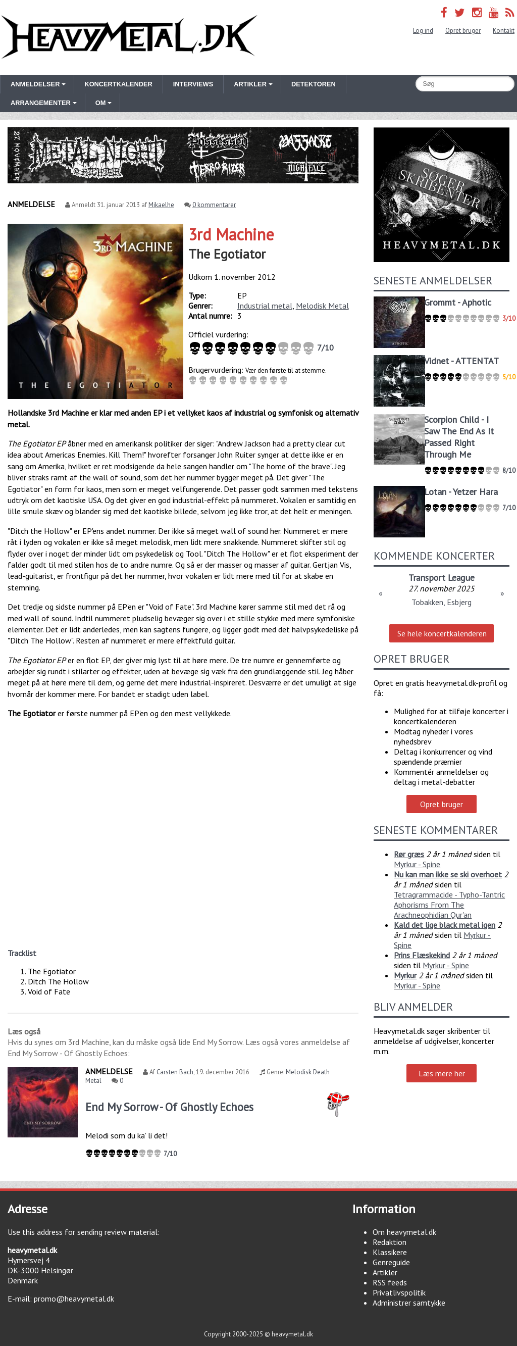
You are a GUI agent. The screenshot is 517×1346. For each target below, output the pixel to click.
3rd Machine (231, 234)
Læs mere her (442, 1073)
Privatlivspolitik (399, 1292)
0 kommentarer (214, 205)
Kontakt (503, 30)
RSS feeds (390, 1282)
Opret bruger (463, 30)
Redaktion (389, 1242)
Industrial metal (264, 306)
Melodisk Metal (322, 306)
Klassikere (390, 1252)
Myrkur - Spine (417, 864)
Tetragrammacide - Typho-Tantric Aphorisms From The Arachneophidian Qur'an (449, 904)
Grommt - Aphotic (457, 302)
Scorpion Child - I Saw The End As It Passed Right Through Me (459, 437)
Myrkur (405, 975)
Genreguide (391, 1262)
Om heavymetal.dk (404, 1232)
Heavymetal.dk (129, 37)
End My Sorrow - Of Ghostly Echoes (169, 1107)
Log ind (423, 30)
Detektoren (313, 84)
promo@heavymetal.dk (74, 1298)
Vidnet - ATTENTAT (461, 361)
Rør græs (409, 854)
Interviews (193, 84)
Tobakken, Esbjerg (441, 602)
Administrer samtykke (409, 1303)
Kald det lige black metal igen (444, 925)
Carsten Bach (175, 1072)
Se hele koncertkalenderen (442, 633)
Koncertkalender (118, 84)
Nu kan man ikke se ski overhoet (448, 874)
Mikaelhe (161, 205)
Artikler (385, 1272)
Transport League (441, 577)
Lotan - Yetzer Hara (461, 491)
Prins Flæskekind (422, 955)
